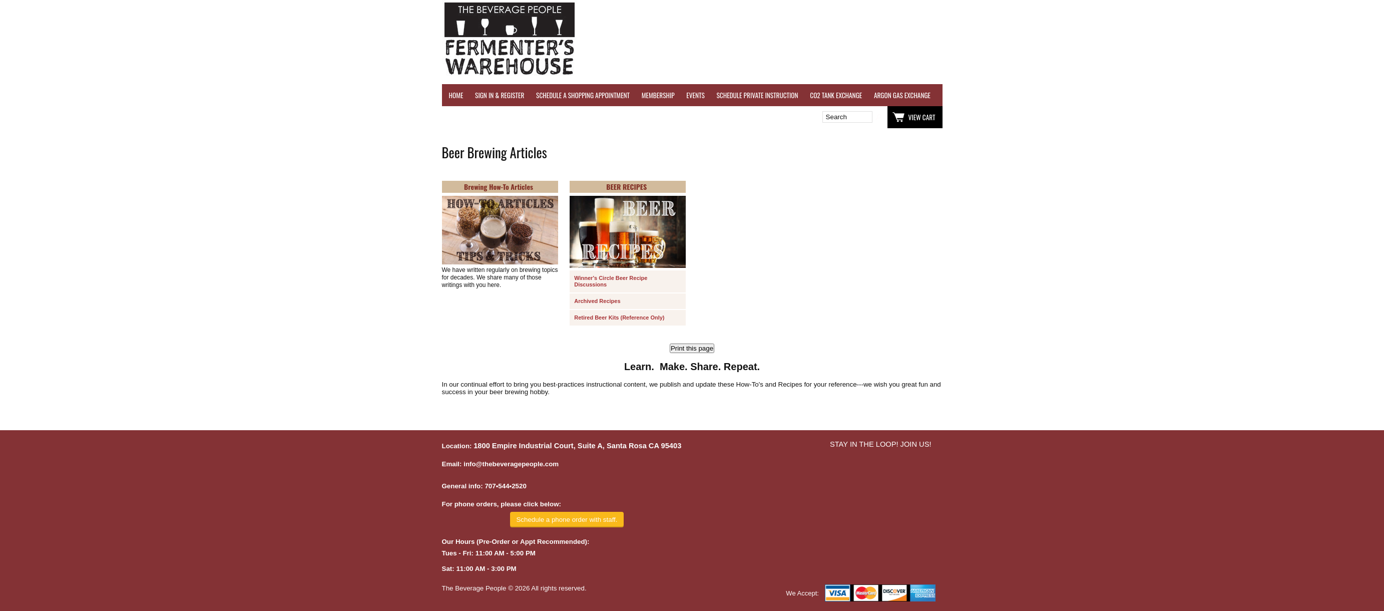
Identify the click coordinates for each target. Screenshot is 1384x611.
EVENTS (695, 95)
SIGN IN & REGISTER (499, 95)
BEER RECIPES (626, 186)
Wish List (528, 117)
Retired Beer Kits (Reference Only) (619, 318)
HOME (456, 95)
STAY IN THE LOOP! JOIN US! (881, 444)
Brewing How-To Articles (498, 186)
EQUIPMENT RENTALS (1315, 95)
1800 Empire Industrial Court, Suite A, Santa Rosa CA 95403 (577, 446)
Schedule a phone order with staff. (566, 519)
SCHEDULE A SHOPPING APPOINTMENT (583, 95)
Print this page (692, 348)
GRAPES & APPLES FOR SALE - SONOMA (1230, 95)
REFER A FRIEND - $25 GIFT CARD (1130, 95)
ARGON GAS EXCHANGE (902, 95)
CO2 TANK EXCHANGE (836, 95)
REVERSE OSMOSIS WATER (1046, 95)
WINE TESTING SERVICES (972, 95)
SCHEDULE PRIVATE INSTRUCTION (757, 95)
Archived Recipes (597, 301)
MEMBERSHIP (658, 95)
